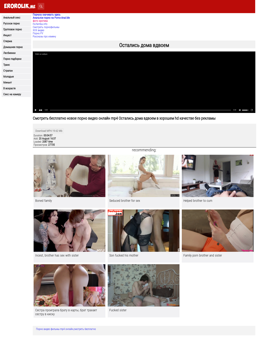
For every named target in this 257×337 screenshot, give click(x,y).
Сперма (7, 41)
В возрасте (9, 88)
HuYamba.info (40, 24)
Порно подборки (12, 58)
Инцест (7, 35)
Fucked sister (118, 310)
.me (19, 6)
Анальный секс (11, 17)
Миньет (7, 82)
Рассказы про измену (44, 36)
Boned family (43, 201)
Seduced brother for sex (124, 201)
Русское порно (11, 23)
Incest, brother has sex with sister (57, 255)
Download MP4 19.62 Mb (48, 130)
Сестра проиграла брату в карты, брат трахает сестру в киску (66, 312)
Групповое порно (12, 29)
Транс (6, 64)
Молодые (8, 76)
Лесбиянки (9, 53)
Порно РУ (38, 33)
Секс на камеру (12, 94)
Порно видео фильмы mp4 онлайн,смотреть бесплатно (66, 329)
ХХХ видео (38, 30)
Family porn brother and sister (202, 255)
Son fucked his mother (123, 255)
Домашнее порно (13, 47)
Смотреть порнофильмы (46, 27)
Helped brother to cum (197, 201)
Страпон (8, 70)
